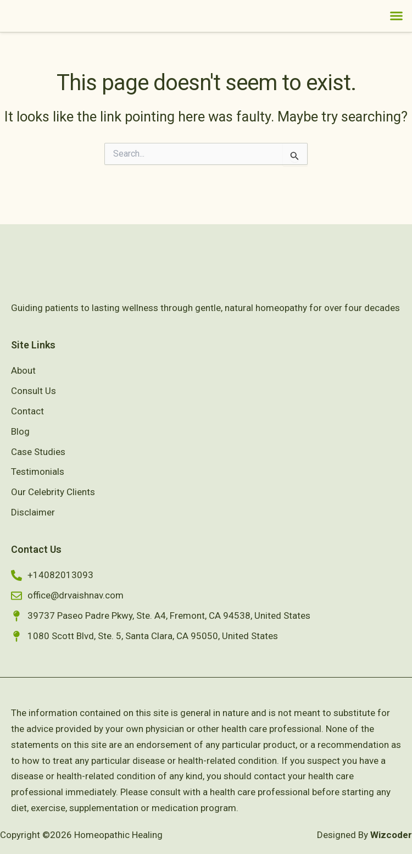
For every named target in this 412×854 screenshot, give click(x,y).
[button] (396, 26)
